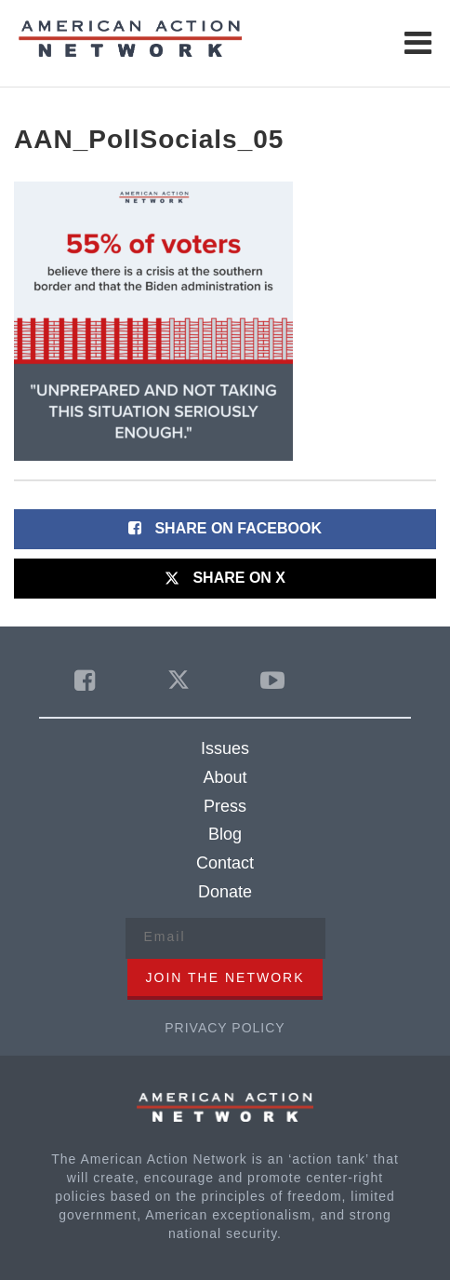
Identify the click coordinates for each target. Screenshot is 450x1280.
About (224, 777)
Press (225, 806)
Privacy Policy (225, 1027)
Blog (225, 834)
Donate (225, 892)
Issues (225, 748)
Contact (225, 863)
